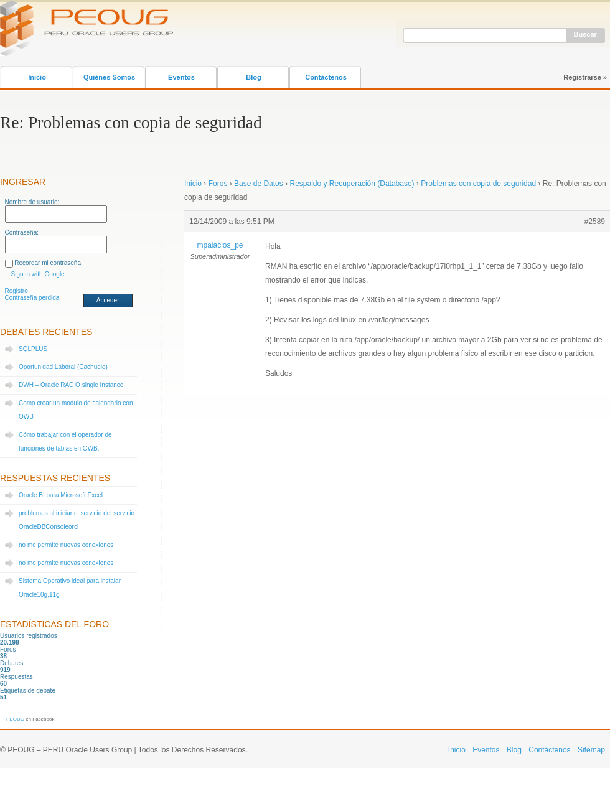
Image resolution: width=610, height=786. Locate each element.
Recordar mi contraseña (47, 263)
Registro (16, 291)
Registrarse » (585, 77)
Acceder (108, 300)
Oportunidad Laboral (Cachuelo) (63, 366)
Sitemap (591, 750)
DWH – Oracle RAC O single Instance (71, 384)
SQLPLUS (33, 348)
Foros (218, 183)
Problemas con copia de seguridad (478, 183)
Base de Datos (258, 183)
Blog (253, 77)
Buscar (585, 34)
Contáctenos (326, 77)
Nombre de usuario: (32, 202)
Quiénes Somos (109, 77)
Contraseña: (22, 232)
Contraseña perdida (32, 297)
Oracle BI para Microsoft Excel (61, 495)
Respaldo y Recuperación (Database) (351, 183)
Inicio (37, 77)
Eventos (181, 77)
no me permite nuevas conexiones (66, 544)
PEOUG (15, 719)
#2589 (594, 221)
